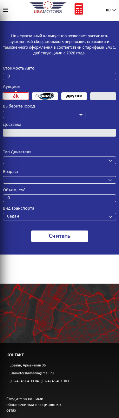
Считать (59, 236)
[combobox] (44, 114)
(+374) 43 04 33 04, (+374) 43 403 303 (39, 381)
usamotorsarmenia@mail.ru (32, 373)
